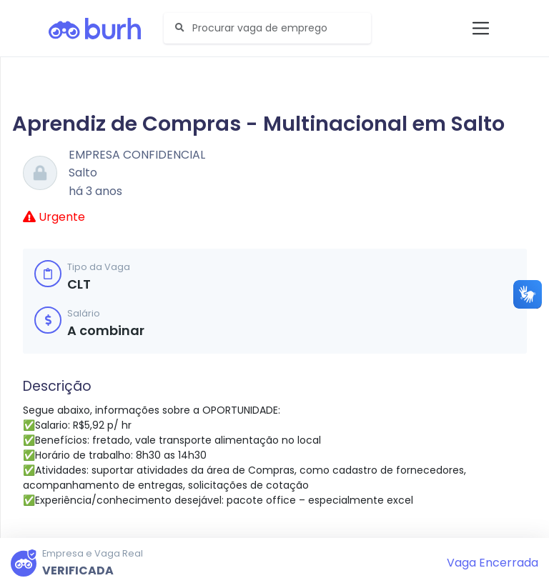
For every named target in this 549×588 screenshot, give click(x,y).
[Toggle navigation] (480, 28)
